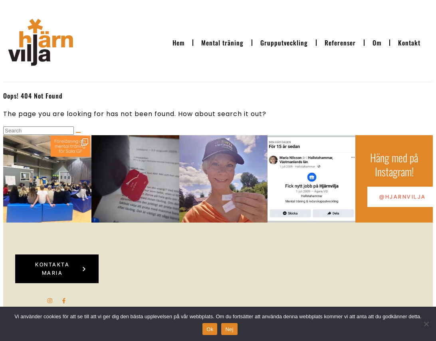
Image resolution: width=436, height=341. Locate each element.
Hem (178, 42)
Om (377, 42)
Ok (209, 329)
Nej (229, 329)
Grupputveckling (284, 42)
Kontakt (409, 42)
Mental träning (222, 42)
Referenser (340, 42)
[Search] (78, 132)
